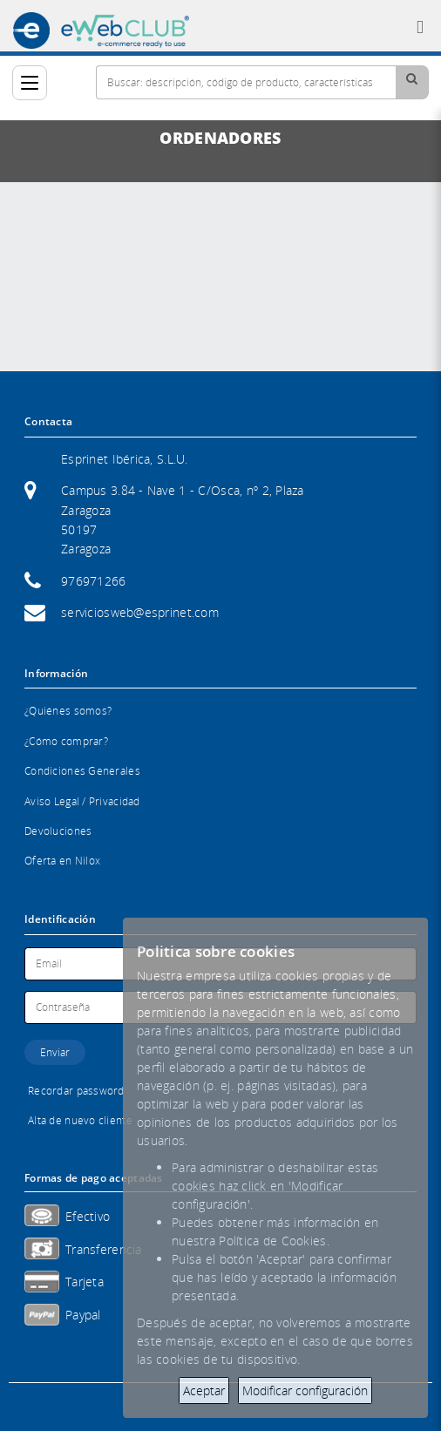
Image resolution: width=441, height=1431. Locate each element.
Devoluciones (58, 831)
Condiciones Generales (82, 770)
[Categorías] (29, 82)
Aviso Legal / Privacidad (82, 801)
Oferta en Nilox (62, 860)
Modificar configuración (305, 1390)
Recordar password (76, 1090)
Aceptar (204, 1390)
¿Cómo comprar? (66, 741)
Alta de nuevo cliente (80, 1120)
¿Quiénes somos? (68, 710)
